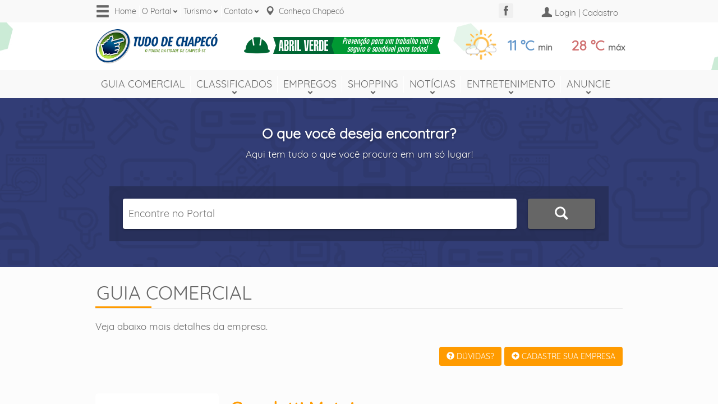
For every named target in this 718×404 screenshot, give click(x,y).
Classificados (234, 83)
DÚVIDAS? (470, 356)
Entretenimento (511, 83)
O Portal (156, 11)
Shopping (373, 83)
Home (125, 11)
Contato (238, 11)
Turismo (197, 11)
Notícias (432, 83)
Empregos (310, 83)
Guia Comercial (143, 83)
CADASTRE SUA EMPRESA (563, 356)
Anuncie (588, 83)
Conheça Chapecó (311, 11)
